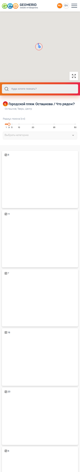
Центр (28, 108)
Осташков (11, 108)
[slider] (9, 124)
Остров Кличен (14, 374)
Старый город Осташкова (20, 256)
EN (66, 5)
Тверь (21, 108)
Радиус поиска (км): (14, 118)
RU (59, 5)
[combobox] (40, 88)
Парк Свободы (14, 315)
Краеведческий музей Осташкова (25, 196)
